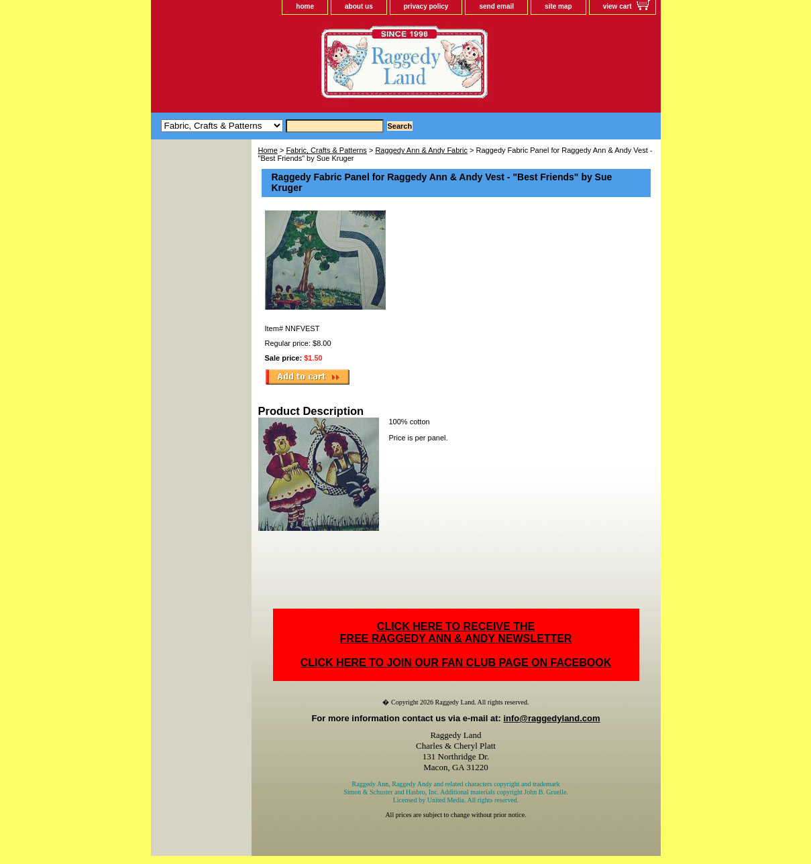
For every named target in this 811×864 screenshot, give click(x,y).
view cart (617, 6)
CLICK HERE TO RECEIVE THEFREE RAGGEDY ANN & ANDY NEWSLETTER (456, 632)
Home (268, 150)
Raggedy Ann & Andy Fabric (421, 150)
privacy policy (426, 6)
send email (496, 6)
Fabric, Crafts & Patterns (326, 150)
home (305, 6)
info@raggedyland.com (551, 718)
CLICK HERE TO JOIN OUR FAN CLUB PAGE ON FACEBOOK (456, 662)
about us (359, 6)
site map (558, 6)
